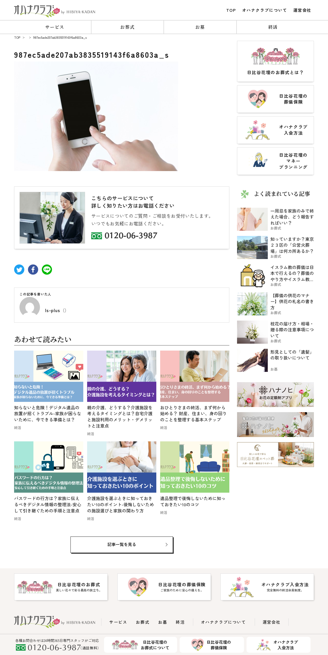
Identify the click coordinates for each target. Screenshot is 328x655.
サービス (54, 27)
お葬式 (127, 27)
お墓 (200, 27)
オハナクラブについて (264, 10)
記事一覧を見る (121, 544)
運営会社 (302, 10)
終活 (273, 27)
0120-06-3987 (131, 236)
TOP (231, 10)
